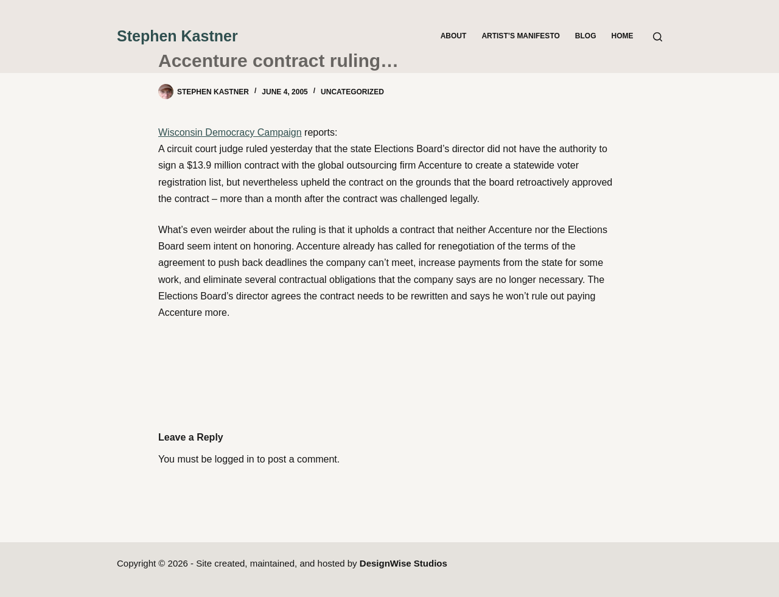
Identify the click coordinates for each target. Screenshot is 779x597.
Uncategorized (352, 92)
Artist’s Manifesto (520, 36)
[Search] (657, 36)
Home (623, 36)
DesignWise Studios (403, 563)
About (454, 36)
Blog (585, 36)
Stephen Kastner (177, 35)
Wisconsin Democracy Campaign (230, 132)
